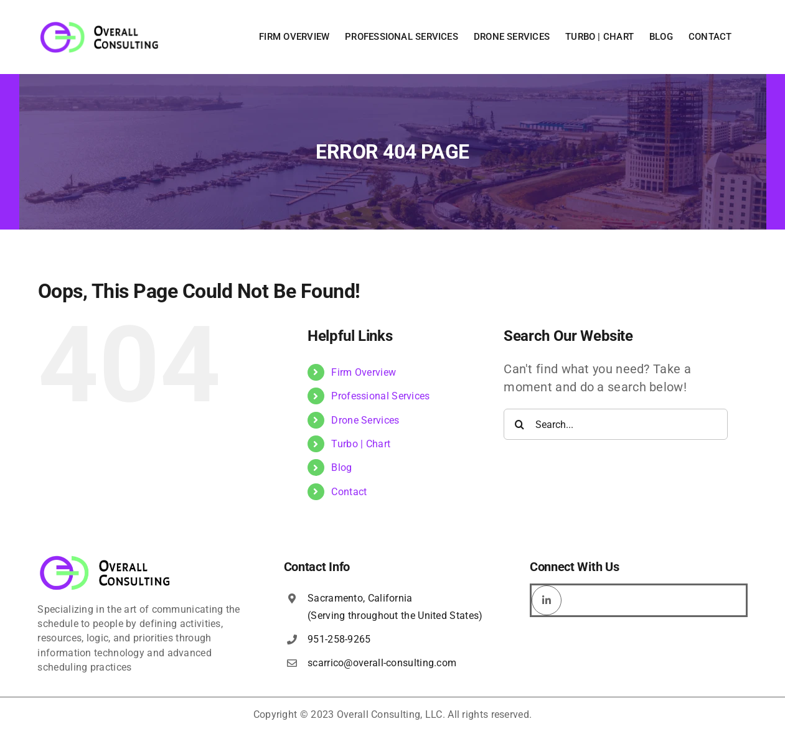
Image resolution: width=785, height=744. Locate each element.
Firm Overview (363, 372)
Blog (341, 467)
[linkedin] (547, 600)
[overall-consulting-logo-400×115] (105, 559)
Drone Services (365, 420)
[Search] (519, 424)
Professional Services (380, 396)
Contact (349, 492)
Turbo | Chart (360, 444)
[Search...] (616, 424)
